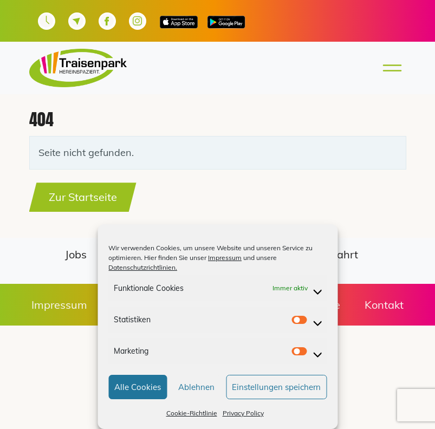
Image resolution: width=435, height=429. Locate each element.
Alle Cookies (137, 387)
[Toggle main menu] (389, 68)
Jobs (76, 254)
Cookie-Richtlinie (191, 413)
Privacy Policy (243, 413)
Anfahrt (338, 254)
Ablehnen (196, 387)
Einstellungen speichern (276, 387)
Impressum (225, 257)
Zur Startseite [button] (83, 197)
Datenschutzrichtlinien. (142, 267)
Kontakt (384, 304)
